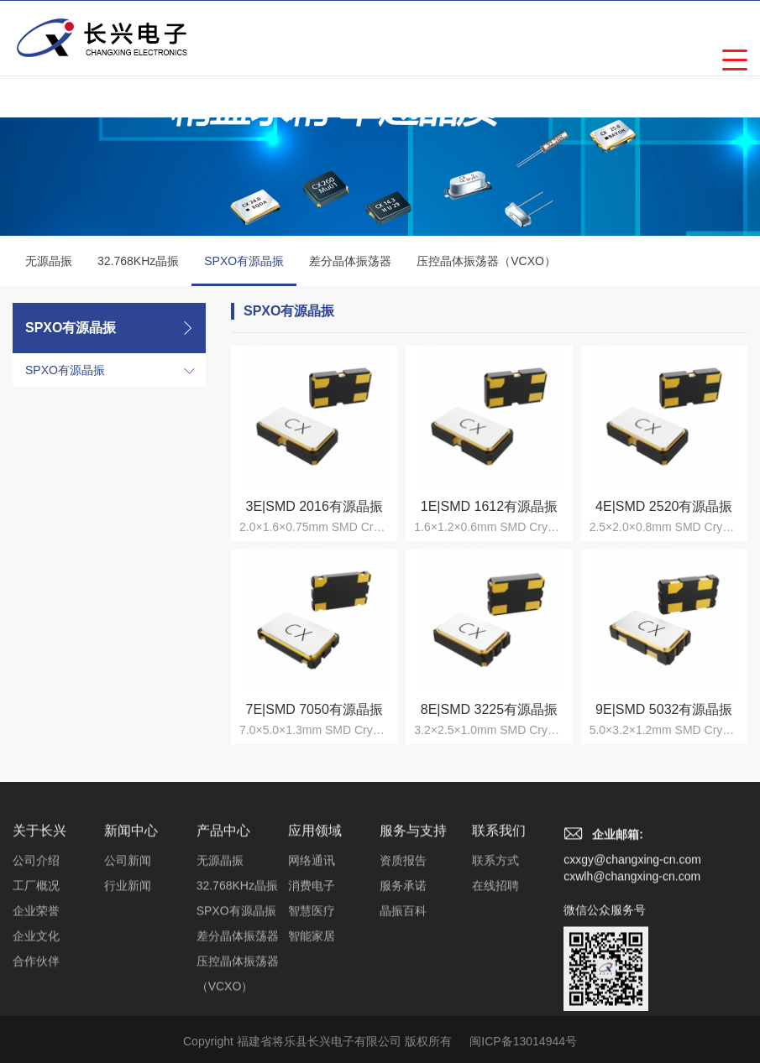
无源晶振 (48, 261)
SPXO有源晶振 (243, 270)
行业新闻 (127, 990)
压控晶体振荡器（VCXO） (486, 261)
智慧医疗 (311, 1015)
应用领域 (315, 935)
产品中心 (223, 935)
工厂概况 (36, 990)
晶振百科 (403, 1015)
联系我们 (499, 935)
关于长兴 (39, 935)
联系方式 (495, 965)
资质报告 (403, 965)
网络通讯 (311, 965)
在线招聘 (495, 990)
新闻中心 (131, 935)
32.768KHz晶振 (138, 261)
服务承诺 (403, 990)
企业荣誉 (36, 1015)
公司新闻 (127, 965)
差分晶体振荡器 (350, 261)
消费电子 (311, 990)
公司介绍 (36, 965)
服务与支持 (413, 935)
